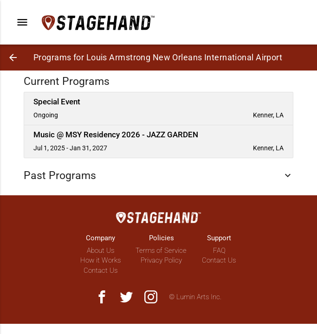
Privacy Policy (161, 260)
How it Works (100, 260)
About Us (100, 250)
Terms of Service (161, 250)
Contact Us (100, 270)
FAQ (219, 250)
